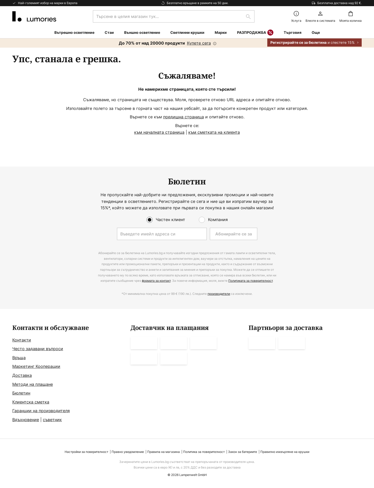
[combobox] (173, 16)
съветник (52, 419)
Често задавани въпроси (37, 348)
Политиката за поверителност (250, 280)
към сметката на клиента (214, 132)
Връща (19, 357)
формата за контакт (156, 280)
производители (219, 294)
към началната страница (159, 132)
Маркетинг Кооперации (36, 366)
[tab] (68, 373)
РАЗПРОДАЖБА (255, 32)
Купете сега (199, 43)
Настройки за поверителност (86, 452)
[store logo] (34, 16)
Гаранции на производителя (41, 410)
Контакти (21, 340)
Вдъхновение (25, 419)
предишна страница (183, 117)
